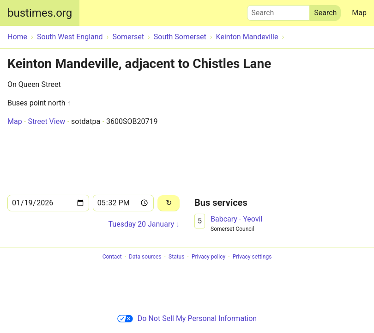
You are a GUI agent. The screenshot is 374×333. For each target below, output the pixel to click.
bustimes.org (39, 12)
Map (359, 12)
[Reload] (168, 203)
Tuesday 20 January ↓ (144, 224)
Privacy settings (252, 257)
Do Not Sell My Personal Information (187, 318)
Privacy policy (208, 257)
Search (278, 10)
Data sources (145, 257)
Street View (46, 121)
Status (176, 257)
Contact (112, 257)
